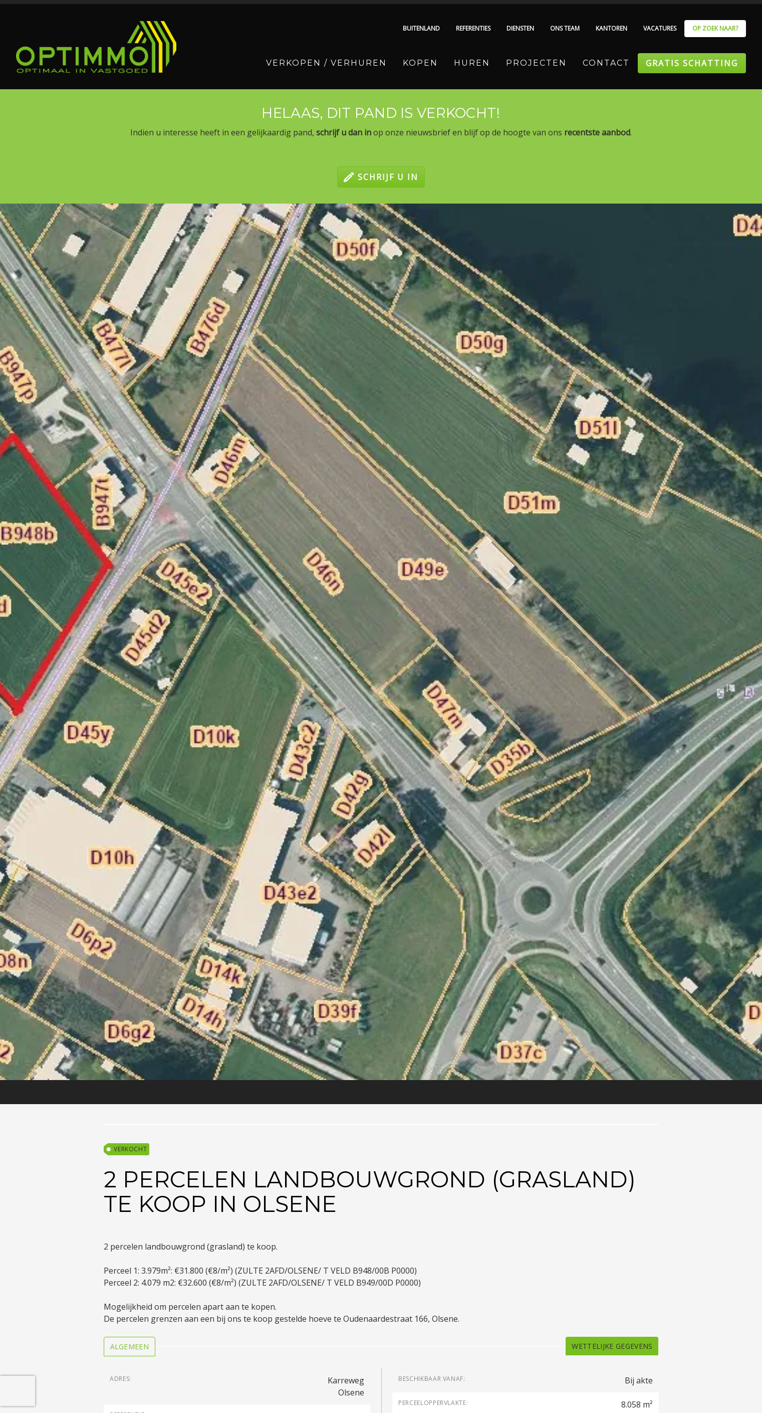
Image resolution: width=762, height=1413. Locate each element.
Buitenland (421, 28)
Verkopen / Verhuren (326, 63)
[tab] (130, 1346)
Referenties (473, 28)
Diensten (520, 28)
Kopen (420, 63)
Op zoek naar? (715, 28)
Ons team (565, 28)
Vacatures (659, 28)
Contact (606, 63)
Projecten (536, 63)
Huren (472, 63)
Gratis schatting (692, 63)
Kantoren (611, 28)
